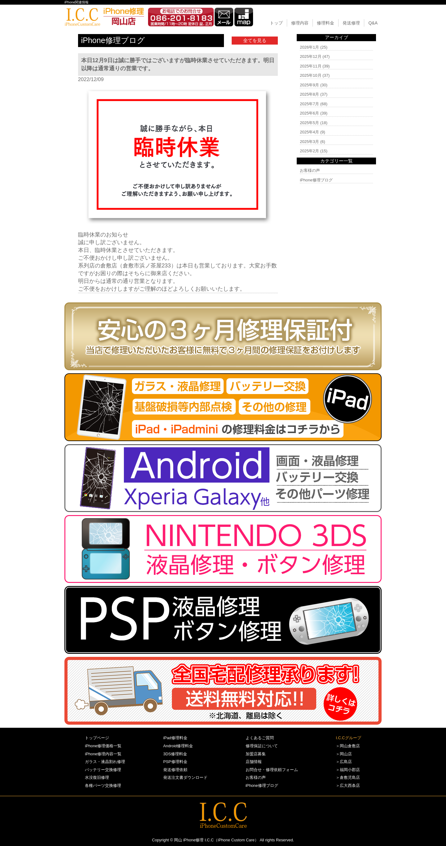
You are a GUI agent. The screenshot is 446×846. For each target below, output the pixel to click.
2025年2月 (309, 151)
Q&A (373, 22)
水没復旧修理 (97, 777)
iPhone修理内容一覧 (103, 754)
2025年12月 (310, 56)
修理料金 (325, 22)
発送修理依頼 (175, 769)
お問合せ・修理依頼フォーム (272, 769)
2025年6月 (309, 113)
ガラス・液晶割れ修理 (105, 761)
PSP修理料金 (175, 761)
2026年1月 (309, 47)
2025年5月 (309, 122)
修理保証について (262, 746)
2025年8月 (309, 94)
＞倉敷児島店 (348, 777)
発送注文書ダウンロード (185, 777)
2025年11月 (310, 66)
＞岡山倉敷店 (348, 746)
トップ (276, 22)
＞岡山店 (344, 754)
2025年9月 (309, 85)
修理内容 (299, 22)
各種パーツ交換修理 (103, 785)
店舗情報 (254, 761)
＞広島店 (344, 761)
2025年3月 (309, 141)
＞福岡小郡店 (348, 769)
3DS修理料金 (175, 754)
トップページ (97, 737)
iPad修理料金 (175, 737)
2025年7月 (309, 104)
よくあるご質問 (260, 737)
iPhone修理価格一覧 (103, 746)
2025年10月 (310, 75)
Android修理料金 (178, 746)
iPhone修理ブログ (316, 180)
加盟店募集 (256, 754)
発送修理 (351, 22)
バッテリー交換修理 (103, 769)
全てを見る (254, 40)
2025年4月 (309, 132)
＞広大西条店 (348, 785)
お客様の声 (310, 170)
